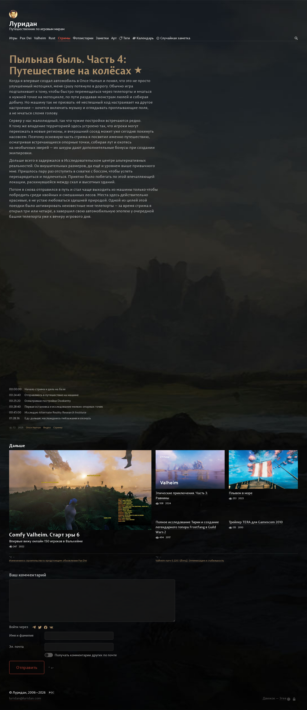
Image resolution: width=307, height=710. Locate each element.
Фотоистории (83, 38)
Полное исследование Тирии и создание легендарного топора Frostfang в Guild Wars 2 (187, 527)
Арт (114, 38)
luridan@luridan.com (25, 698)
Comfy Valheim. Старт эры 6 (44, 534)
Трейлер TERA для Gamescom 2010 (256, 522)
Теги (124, 38)
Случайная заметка (173, 38)
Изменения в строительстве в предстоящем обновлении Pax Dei (48, 560)
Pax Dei (26, 38)
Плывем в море (240, 493)
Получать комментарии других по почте (81, 655)
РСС (51, 692)
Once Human (33, 427)
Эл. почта (16, 647)
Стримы (64, 38)
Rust (52, 38)
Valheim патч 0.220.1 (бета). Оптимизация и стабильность (190, 560)
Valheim (40, 38)
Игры (13, 38)
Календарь (143, 38)
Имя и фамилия (21, 635)
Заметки (102, 38)
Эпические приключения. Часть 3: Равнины (182, 495)
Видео (47, 427)
